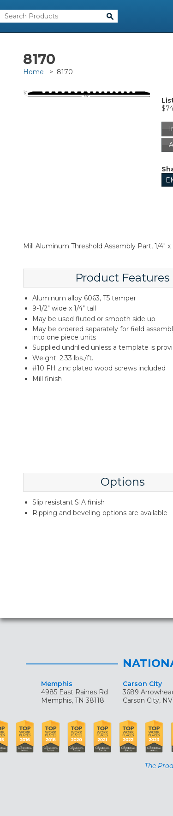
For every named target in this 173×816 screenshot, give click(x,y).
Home (33, 72)
